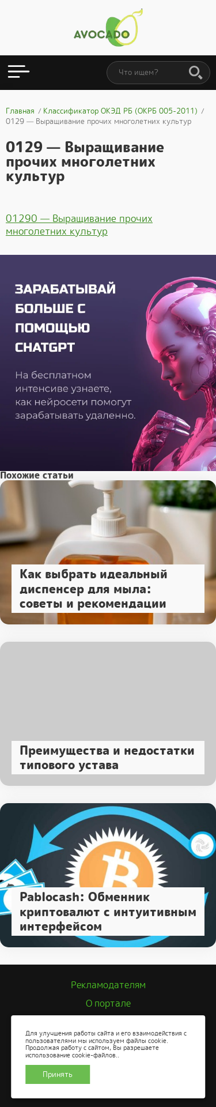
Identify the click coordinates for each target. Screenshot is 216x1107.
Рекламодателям (108, 985)
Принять (58, 1074)
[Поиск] (196, 73)
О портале (108, 1003)
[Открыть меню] (19, 72)
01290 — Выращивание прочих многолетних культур (79, 225)
